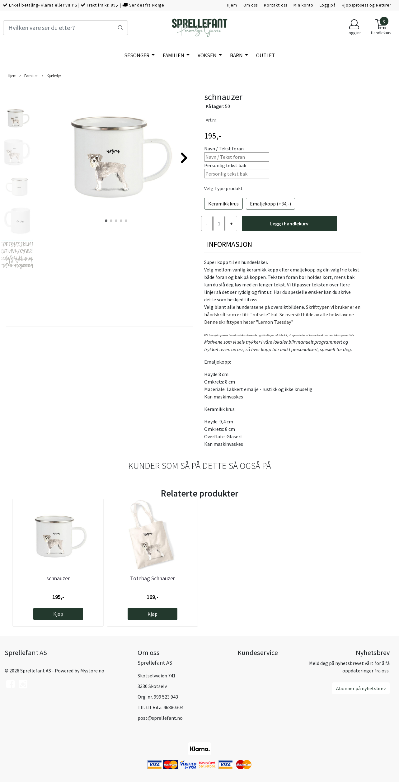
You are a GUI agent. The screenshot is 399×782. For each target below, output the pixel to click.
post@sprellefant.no (160, 718)
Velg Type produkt (223, 188)
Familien (174, 55)
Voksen (208, 55)
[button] (106, 220)
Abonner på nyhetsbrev (361, 688)
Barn (237, 55)
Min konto (303, 5)
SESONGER (137, 55)
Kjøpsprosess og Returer (366, 5)
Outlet (265, 55)
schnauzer (58, 578)
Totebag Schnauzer (152, 578)
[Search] (65, 27)
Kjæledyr (51, 75)
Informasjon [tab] (229, 244)
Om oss (250, 5)
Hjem (232, 5)
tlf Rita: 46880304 (164, 707)
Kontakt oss (275, 5)
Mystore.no (92, 670)
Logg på (328, 5)
